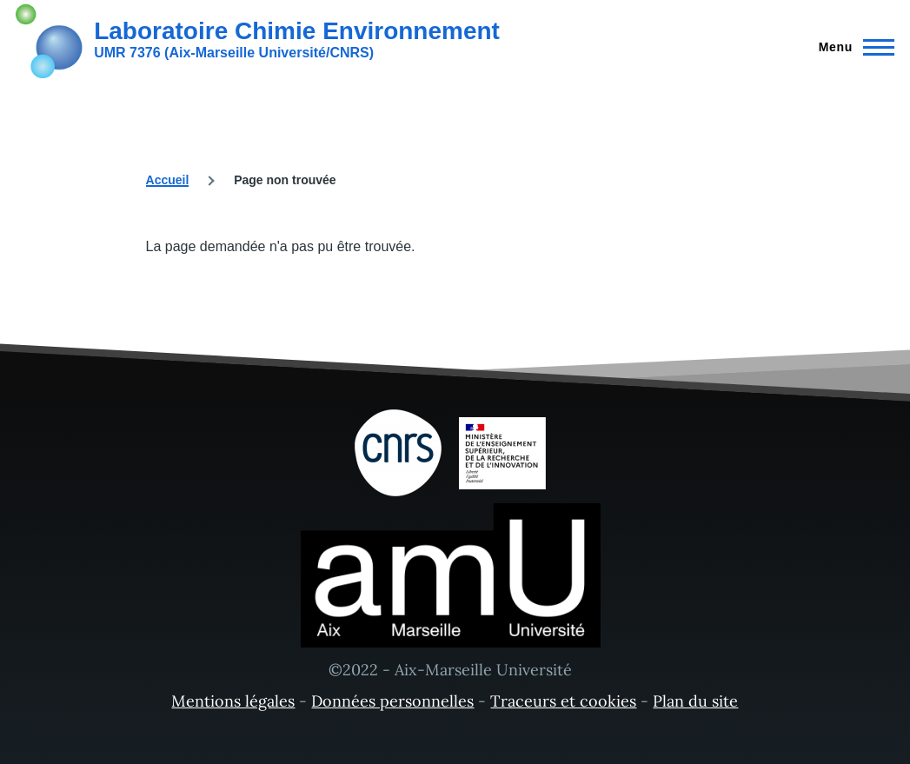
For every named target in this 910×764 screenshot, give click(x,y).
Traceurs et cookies (563, 701)
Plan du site (695, 701)
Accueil (167, 180)
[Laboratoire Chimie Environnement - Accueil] (258, 39)
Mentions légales (233, 701)
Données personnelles (392, 701)
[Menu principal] (851, 47)
